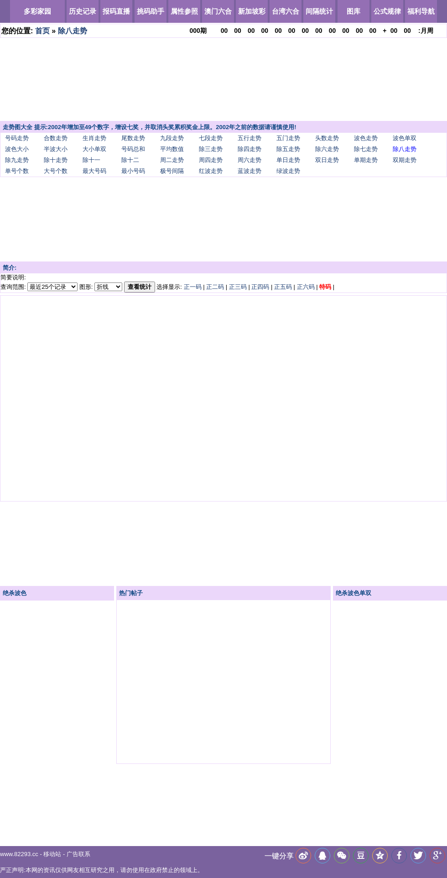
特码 (325, 286)
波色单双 (404, 138)
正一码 (193, 286)
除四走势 (249, 149)
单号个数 (17, 170)
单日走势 (288, 160)
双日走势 (327, 160)
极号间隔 (172, 170)
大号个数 (56, 170)
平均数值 (172, 149)
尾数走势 (133, 138)
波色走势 (366, 138)
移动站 (52, 854)
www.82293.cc (19, 854)
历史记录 (82, 11)
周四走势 (211, 160)
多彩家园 (37, 11)
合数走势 (56, 138)
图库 (353, 11)
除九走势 (17, 160)
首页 (42, 31)
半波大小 (56, 149)
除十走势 (56, 160)
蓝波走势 (249, 170)
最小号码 (133, 170)
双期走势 (404, 160)
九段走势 (172, 138)
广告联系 (78, 854)
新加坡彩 (251, 11)
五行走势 (249, 138)
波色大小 (17, 149)
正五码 (283, 286)
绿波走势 (288, 170)
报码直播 (116, 11)
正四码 (260, 286)
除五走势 (288, 149)
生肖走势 (94, 138)
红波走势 (211, 170)
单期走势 (366, 160)
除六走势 (327, 149)
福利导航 (421, 11)
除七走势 (366, 149)
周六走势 (249, 160)
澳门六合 (218, 11)
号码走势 (17, 138)
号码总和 (133, 149)
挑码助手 (150, 11)
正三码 (238, 286)
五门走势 (288, 138)
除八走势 (72, 31)
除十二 (130, 160)
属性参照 (184, 11)
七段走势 (211, 138)
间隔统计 (319, 11)
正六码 (306, 286)
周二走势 (172, 160)
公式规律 (387, 11)
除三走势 (211, 149)
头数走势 (327, 138)
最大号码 (94, 170)
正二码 (215, 286)
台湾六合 (285, 11)
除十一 (91, 160)
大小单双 (94, 149)
